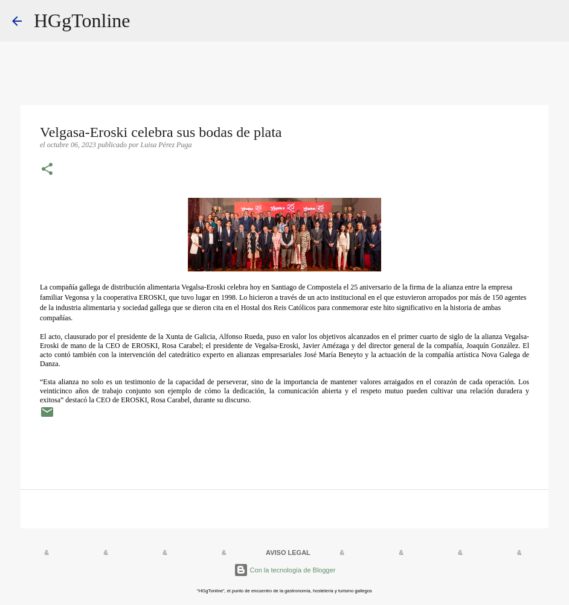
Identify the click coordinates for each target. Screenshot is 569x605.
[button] (47, 170)
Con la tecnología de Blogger (285, 570)
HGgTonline (82, 20)
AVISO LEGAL (288, 552)
